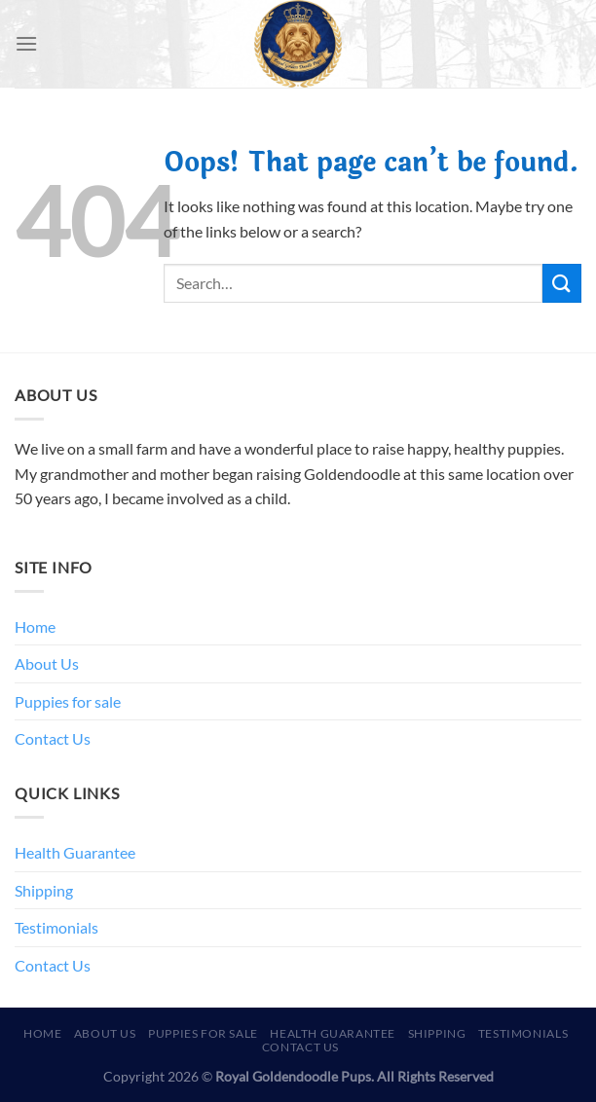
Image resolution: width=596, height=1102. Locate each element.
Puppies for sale (68, 701)
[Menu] (26, 43)
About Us (47, 663)
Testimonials (56, 927)
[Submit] (561, 283)
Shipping (44, 890)
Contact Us (53, 738)
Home (35, 626)
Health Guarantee (75, 852)
